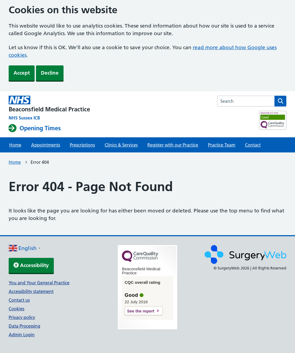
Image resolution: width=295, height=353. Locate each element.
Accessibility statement (31, 291)
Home (15, 145)
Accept (22, 73)
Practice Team (221, 145)
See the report (140, 311)
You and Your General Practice (39, 282)
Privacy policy (22, 317)
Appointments (45, 145)
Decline (50, 73)
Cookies (16, 308)
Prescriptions (82, 145)
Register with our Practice (172, 145)
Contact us (19, 300)
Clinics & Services (121, 145)
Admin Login (22, 334)
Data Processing (24, 326)
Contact (253, 145)
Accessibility (31, 265)
